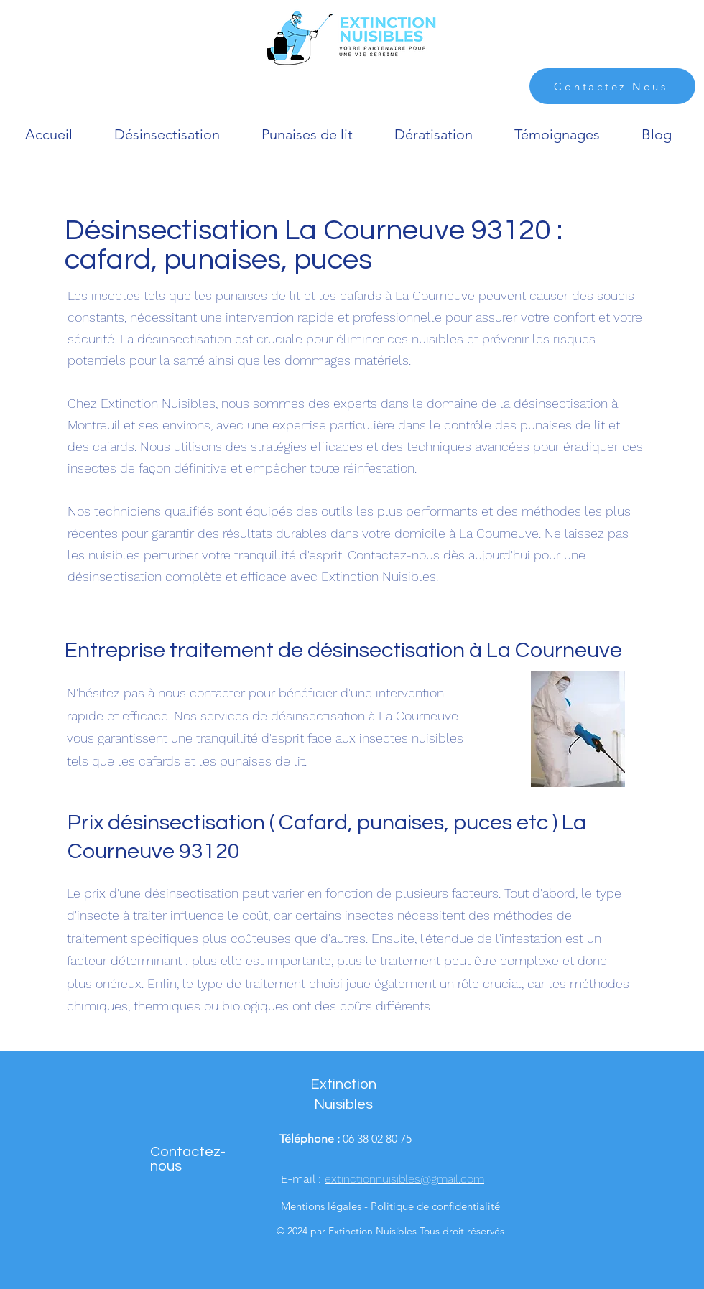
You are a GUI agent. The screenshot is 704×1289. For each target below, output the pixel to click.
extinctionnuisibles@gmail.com (404, 1179)
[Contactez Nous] (612, 86)
